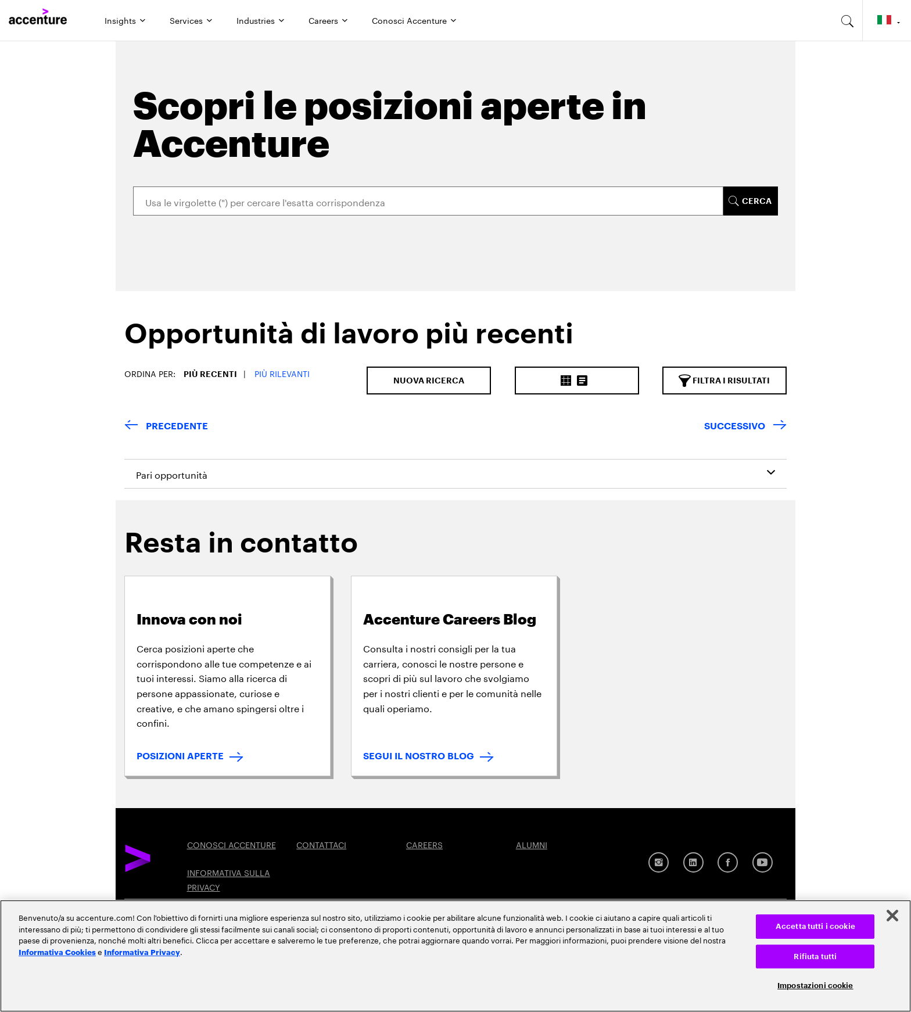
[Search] (428, 201)
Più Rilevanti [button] (282, 373)
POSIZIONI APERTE (180, 756)
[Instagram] (658, 862)
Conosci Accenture (409, 19)
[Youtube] (762, 862)
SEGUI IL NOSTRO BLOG (418, 756)
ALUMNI (531, 844)
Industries (255, 19)
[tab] (344, 343)
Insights (120, 19)
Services (186, 19)
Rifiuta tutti (815, 956)
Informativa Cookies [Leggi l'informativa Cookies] (57, 951)
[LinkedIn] (693, 862)
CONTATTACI (321, 844)
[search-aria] (847, 20)
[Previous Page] (166, 426)
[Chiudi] (892, 915)
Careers (323, 19)
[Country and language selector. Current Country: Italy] (887, 20)
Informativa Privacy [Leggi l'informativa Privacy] (142, 951)
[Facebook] (728, 862)
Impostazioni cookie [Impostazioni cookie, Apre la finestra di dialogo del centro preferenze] (815, 985)
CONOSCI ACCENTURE (231, 844)
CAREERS (424, 844)
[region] (455, 956)
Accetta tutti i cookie (815, 926)
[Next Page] (745, 426)
